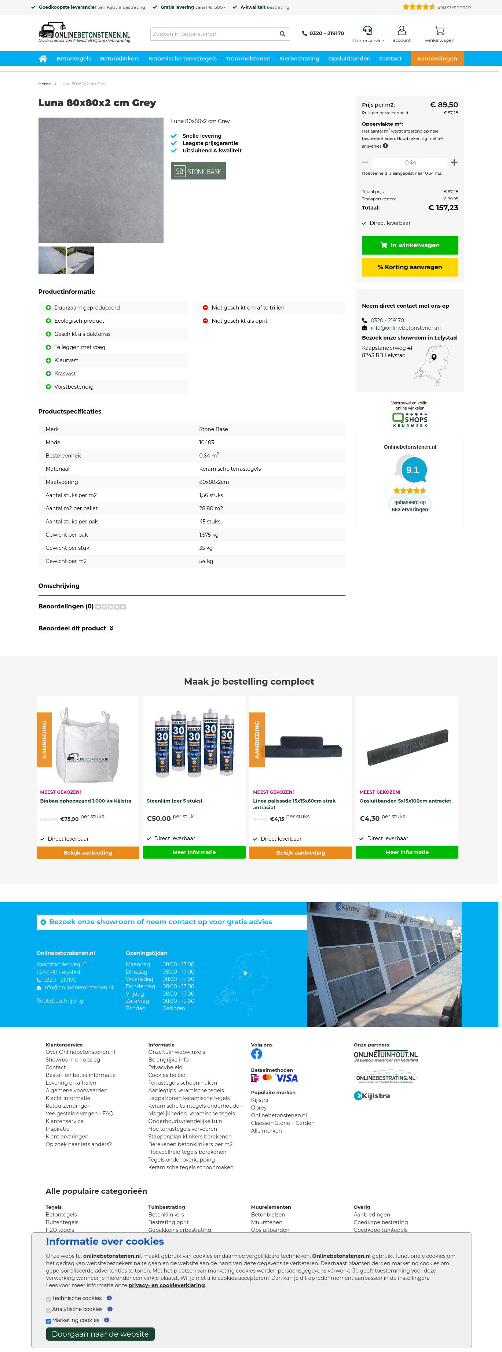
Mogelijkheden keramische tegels (192, 1113)
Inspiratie (58, 1129)
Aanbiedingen (437, 58)
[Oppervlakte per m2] (408, 162)
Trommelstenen (248, 58)
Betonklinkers (120, 58)
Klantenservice (65, 1121)
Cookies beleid (167, 1075)
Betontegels (74, 58)
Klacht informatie (68, 1098)
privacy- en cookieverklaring (167, 1285)
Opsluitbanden (350, 58)
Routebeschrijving (60, 1000)
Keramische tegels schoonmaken (191, 1167)
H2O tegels (60, 1230)
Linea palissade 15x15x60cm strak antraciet (294, 804)
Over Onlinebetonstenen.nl (80, 1052)
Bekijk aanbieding (87, 852)
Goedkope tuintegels (381, 1230)
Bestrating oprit (169, 1222)
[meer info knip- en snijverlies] (384, 145)
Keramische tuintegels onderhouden (196, 1106)
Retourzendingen (68, 1106)
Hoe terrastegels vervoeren (183, 1129)
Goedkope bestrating (381, 1222)
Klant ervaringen (67, 1136)
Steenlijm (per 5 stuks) (174, 801)
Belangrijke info (169, 1059)
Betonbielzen (268, 1214)
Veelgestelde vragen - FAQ (80, 1113)
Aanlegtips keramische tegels (186, 1090)
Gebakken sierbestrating (180, 1230)
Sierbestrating (299, 58)
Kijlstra (114, 7)
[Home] (84, 30)
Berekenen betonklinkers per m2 (191, 1144)
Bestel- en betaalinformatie (81, 1075)
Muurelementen (271, 1207)
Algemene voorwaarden (77, 1090)
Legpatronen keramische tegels (189, 1098)
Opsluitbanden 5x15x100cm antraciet (405, 801)
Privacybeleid (166, 1067)
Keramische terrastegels (183, 58)
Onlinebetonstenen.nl (279, 1115)
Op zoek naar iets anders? (79, 1144)
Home (45, 83)
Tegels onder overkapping (182, 1159)
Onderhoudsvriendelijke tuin (185, 1121)
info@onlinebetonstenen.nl (403, 328)
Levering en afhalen (71, 1082)
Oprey (259, 1107)
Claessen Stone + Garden (283, 1123)
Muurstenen (267, 1222)
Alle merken (266, 1130)
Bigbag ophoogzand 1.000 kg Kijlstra (86, 801)
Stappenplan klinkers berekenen (190, 1136)
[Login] (401, 35)
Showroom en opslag (73, 1059)
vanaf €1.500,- (193, 7)
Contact (391, 58)
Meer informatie (194, 852)
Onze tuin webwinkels (177, 1052)
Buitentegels (62, 1222)
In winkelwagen (409, 245)
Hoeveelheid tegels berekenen (188, 1152)
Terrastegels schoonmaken (183, 1082)
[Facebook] (256, 1053)
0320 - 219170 (323, 33)
